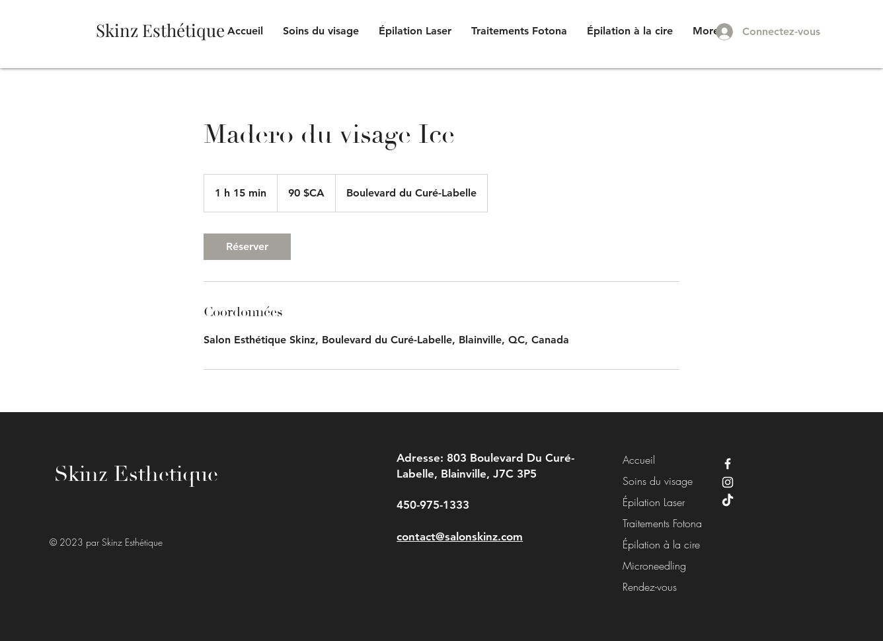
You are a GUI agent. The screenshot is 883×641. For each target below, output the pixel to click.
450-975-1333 (433, 504)
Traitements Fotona (652, 523)
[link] (247, 247)
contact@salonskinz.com (460, 536)
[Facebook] (727, 463)
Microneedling (652, 565)
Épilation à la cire (652, 544)
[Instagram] (727, 482)
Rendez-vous (650, 586)
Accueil (639, 459)
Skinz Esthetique (136, 474)
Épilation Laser (652, 502)
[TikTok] (727, 500)
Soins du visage (652, 481)
